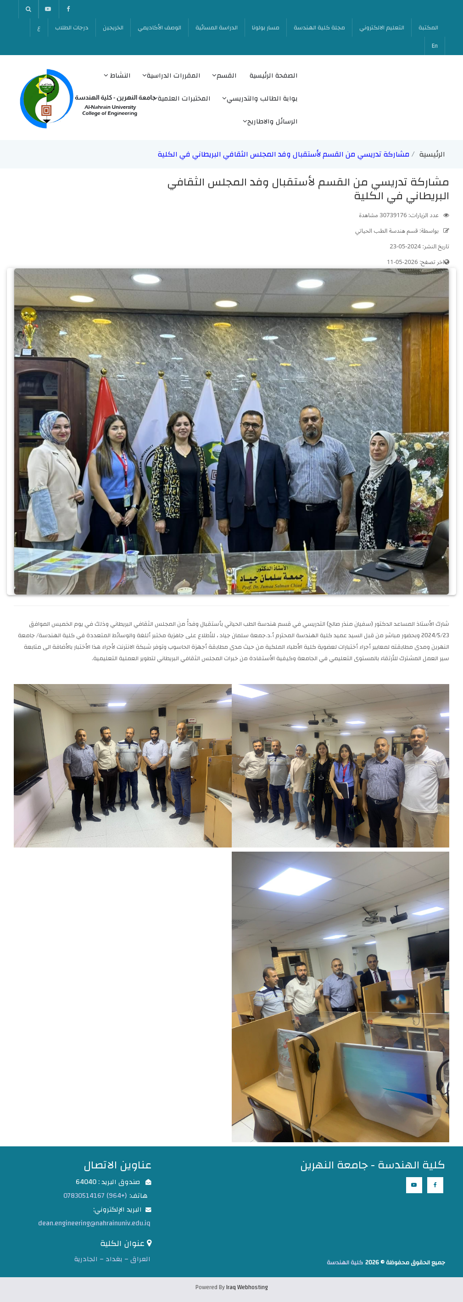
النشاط (117, 75)
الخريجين (113, 27)
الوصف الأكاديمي (159, 27)
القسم (224, 75)
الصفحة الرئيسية (274, 75)
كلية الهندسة (345, 1262)
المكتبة (428, 27)
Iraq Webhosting (247, 1287)
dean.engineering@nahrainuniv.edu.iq (94, 1223)
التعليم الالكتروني (381, 27)
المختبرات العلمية (182, 98)
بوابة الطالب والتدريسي (260, 98)
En (435, 45)
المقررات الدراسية (171, 75)
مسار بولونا (265, 27)
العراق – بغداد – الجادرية (112, 1259)
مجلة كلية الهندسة (319, 27)
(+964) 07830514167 (95, 1196)
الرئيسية (432, 154)
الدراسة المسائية (216, 27)
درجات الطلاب (72, 27)
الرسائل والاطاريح (270, 121)
